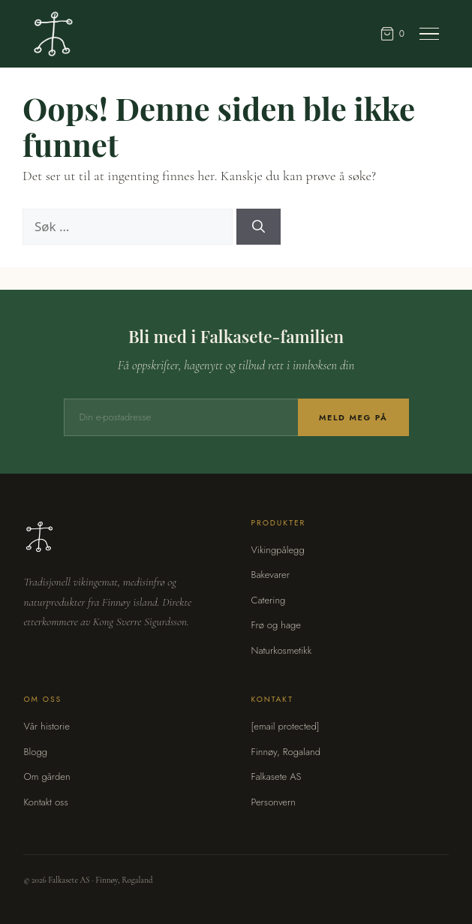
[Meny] (429, 34)
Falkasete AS (276, 776)
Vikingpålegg (278, 550)
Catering (268, 600)
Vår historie (46, 726)
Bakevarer (270, 574)
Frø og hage (276, 625)
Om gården (46, 776)
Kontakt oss (45, 802)
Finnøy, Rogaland (285, 752)
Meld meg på (353, 417)
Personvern (273, 802)
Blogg (35, 752)
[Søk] (258, 227)
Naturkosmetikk (281, 650)
